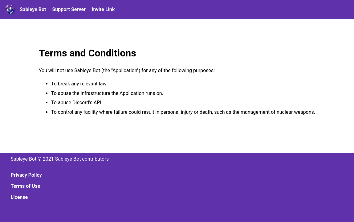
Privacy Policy (26, 175)
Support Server (68, 9)
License (19, 197)
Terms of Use (25, 186)
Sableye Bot (33, 9)
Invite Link (103, 9)
